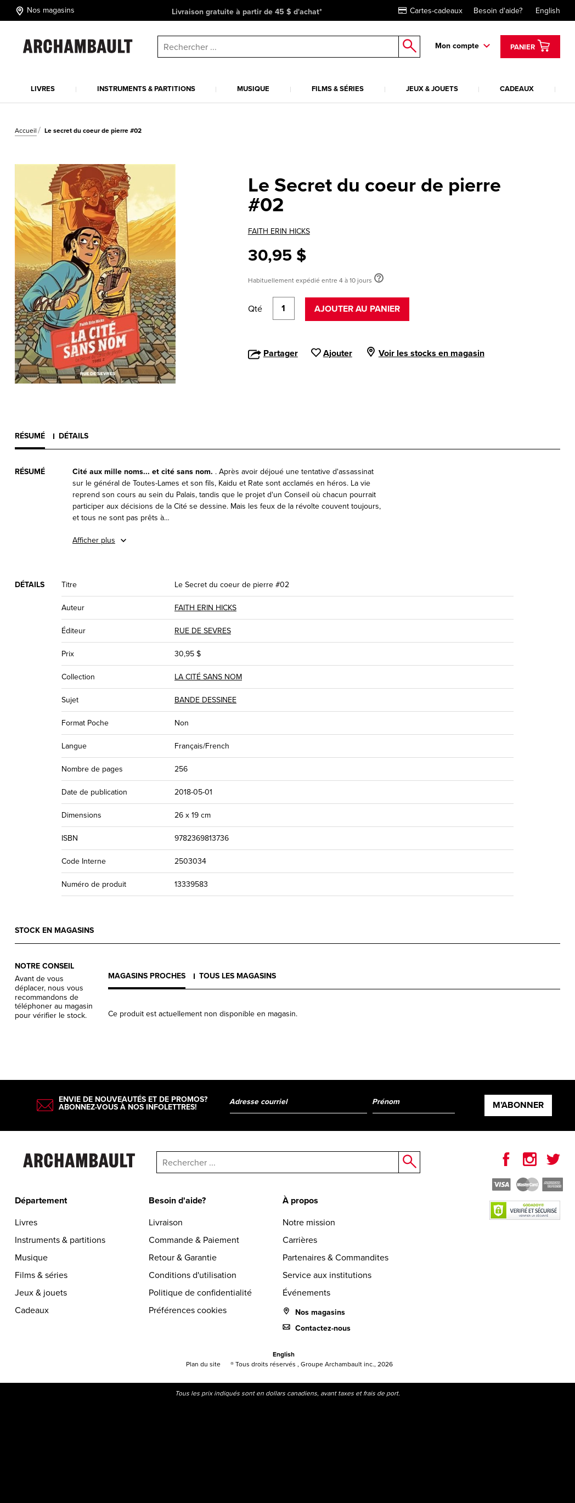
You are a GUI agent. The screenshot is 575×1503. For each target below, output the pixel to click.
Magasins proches (146, 976)
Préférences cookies (188, 1310)
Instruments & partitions (146, 88)
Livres (43, 88)
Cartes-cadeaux (430, 10)
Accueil (26, 131)
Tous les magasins (237, 976)
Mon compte (457, 46)
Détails (73, 436)
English (547, 10)
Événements (306, 1292)
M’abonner (518, 1105)
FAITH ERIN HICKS (279, 231)
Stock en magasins (54, 930)
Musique (253, 88)
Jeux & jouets (432, 88)
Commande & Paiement (194, 1240)
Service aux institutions (327, 1275)
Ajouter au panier (357, 308)
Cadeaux (517, 88)
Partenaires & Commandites (335, 1257)
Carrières (300, 1240)
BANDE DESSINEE (205, 700)
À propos (300, 1200)
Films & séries (338, 88)
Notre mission (309, 1222)
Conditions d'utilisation (192, 1275)
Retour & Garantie (183, 1257)
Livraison (166, 1222)
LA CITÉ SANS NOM (208, 677)
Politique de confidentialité (200, 1292)
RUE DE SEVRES (202, 631)
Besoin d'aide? (497, 10)
